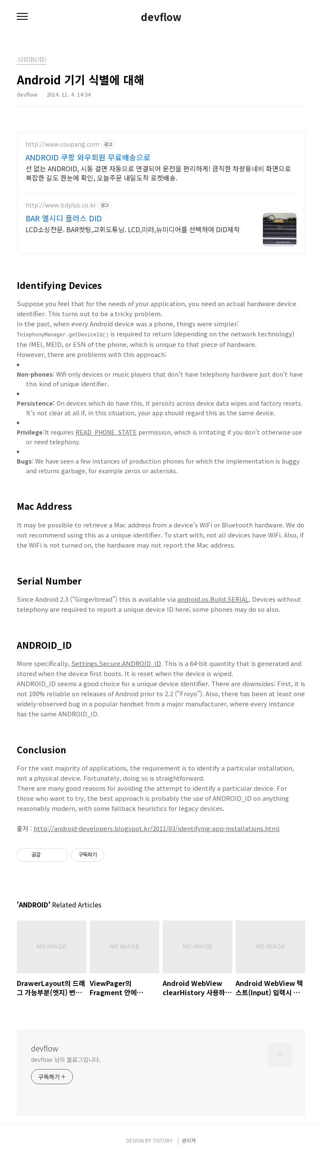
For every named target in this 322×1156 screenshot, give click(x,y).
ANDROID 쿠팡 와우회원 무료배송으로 (88, 157)
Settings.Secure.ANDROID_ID (116, 662)
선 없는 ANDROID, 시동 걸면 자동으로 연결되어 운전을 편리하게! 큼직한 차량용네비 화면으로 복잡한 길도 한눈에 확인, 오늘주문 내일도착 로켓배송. (158, 172)
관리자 (189, 1139)
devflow (161, 17)
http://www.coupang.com (62, 144)
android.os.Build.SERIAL (213, 598)
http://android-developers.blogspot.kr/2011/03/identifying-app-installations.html (157, 827)
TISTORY (163, 1139)
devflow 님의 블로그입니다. (66, 1058)
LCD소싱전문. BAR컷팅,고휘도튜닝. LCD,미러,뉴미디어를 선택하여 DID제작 (133, 229)
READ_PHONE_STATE (106, 431)
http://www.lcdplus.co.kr (61, 205)
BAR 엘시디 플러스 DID (64, 218)
